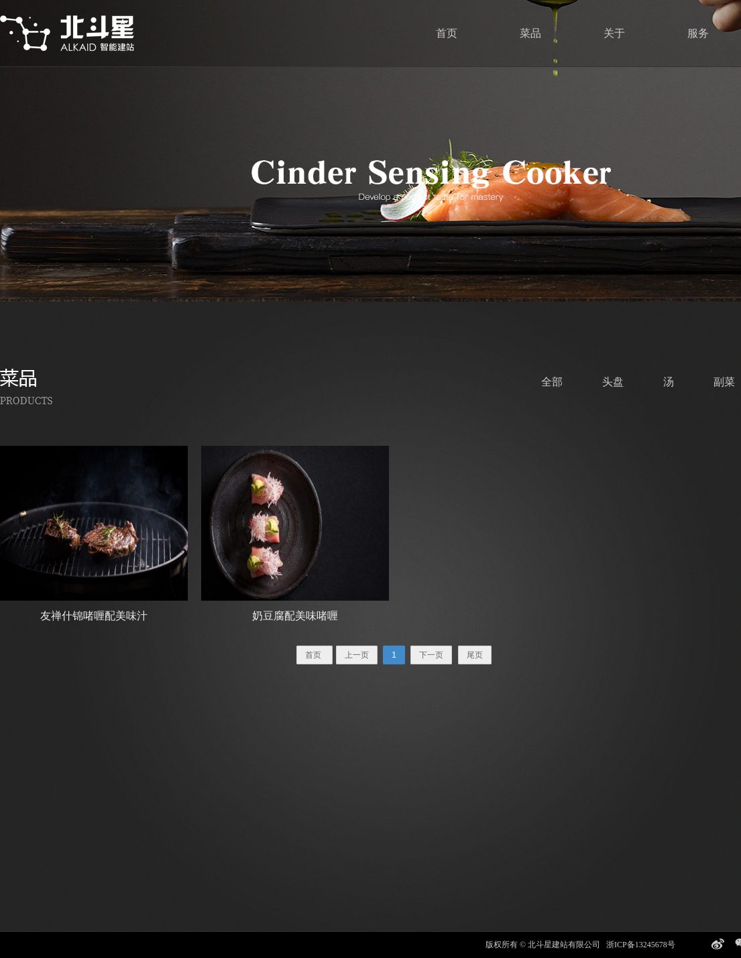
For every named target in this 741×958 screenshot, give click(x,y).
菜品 (530, 33)
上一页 (357, 655)
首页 (446, 33)
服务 (698, 33)
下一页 (431, 655)
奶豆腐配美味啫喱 (295, 615)
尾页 (475, 655)
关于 (614, 33)
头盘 (613, 381)
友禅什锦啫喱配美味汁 (94, 615)
